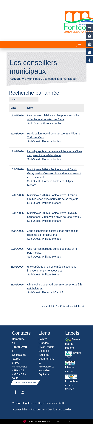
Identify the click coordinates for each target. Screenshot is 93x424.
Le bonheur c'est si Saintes (72, 383)
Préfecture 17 (46, 366)
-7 (56, 305)
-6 (53, 305)
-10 (63, 305)
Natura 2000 (73, 355)
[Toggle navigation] (79, 44)
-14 (79, 305)
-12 (71, 305)
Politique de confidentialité (50, 403)
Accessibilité (20, 409)
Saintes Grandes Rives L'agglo (46, 343)
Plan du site (37, 409)
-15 (82, 305)
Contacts (20, 333)
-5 (51, 305)
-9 (60, 305)
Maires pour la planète (72, 343)
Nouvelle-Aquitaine (44, 372)
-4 (49, 305)
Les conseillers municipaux (60, 78)
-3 (46, 305)
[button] (23, 99)
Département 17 (46, 360)
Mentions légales (22, 403)
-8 (58, 305)
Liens (44, 333)
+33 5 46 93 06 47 (19, 376)
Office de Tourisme (43, 352)
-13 (75, 305)
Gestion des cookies (60, 409)
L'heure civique (70, 367)
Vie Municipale (31, 78)
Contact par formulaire (25, 382)
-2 (44, 305)
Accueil (15, 78)
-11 (67, 305)
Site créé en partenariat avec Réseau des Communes (46, 421)
